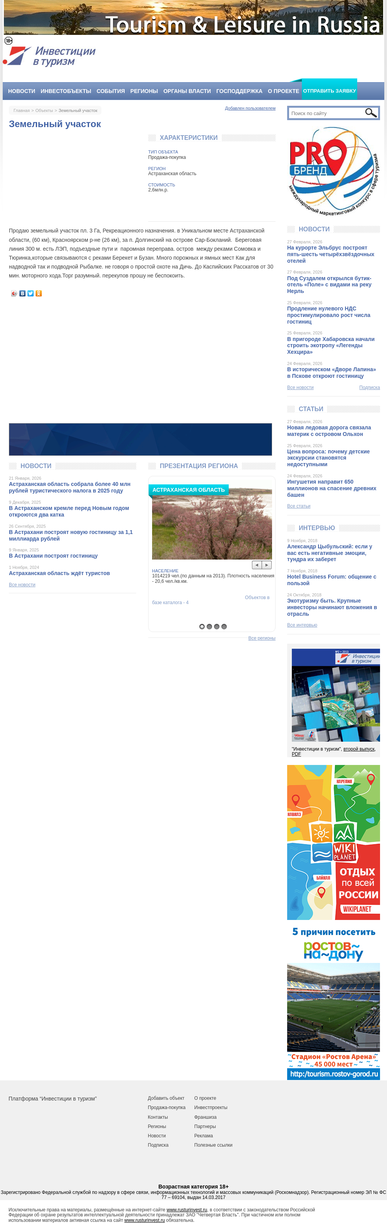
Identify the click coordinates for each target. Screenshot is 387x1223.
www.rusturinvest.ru (187, 1210)
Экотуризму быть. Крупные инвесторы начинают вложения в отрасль (332, 607)
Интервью (317, 528)
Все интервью (302, 625)
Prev (257, 565)
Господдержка (239, 91)
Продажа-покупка (166, 1107)
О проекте (283, 91)
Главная (22, 110)
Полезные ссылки (213, 1145)
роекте (209, 1098)
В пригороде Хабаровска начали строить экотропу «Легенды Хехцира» (331, 345)
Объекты (44, 110)
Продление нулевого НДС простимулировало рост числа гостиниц (328, 315)
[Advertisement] (142, 360)
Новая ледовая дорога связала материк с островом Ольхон (329, 430)
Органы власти (187, 91)
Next (267, 565)
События (111, 91)
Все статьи (298, 506)
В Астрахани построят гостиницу (53, 556)
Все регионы (262, 638)
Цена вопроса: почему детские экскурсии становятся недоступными (328, 458)
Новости (21, 91)
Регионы (144, 91)
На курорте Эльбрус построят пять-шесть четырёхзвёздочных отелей (330, 254)
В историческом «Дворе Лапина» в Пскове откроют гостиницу (331, 372)
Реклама (203, 1136)
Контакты (158, 1117)
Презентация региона (199, 466)
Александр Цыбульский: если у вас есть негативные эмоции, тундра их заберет (329, 553)
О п (198, 1098)
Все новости (22, 584)
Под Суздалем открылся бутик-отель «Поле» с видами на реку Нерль (329, 285)
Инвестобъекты (66, 91)
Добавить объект (166, 1098)
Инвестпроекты (211, 1107)
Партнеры (205, 1126)
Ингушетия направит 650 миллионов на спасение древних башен (332, 488)
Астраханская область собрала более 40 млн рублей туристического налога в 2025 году (69, 487)
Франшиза (205, 1117)
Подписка (370, 387)
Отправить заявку (329, 91)
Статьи (311, 409)
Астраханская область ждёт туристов (59, 573)
